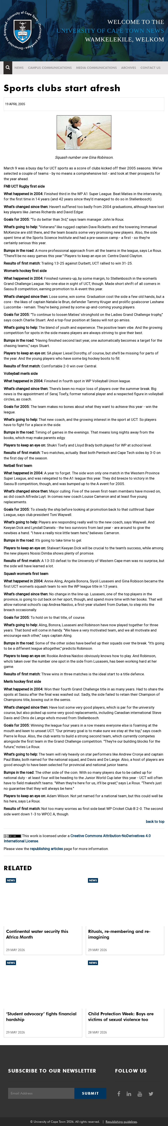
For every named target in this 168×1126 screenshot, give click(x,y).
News (19, 67)
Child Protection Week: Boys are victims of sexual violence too (121, 1016)
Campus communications (50, 67)
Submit (90, 1093)
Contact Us (151, 67)
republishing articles (46, 849)
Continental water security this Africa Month (37, 934)
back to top (155, 821)
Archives (128, 67)
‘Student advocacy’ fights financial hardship (41, 1016)
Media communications (96, 67)
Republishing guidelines (121, 1121)
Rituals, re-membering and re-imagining (119, 934)
